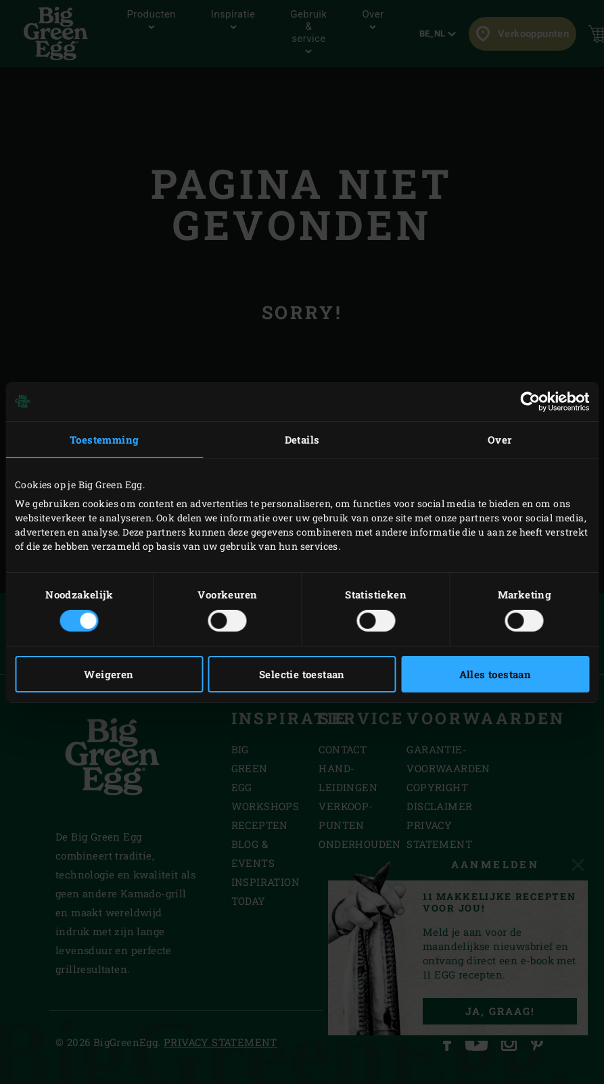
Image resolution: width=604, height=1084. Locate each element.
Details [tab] (302, 439)
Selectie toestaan (302, 674)
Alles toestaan (495, 674)
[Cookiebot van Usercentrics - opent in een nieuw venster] (530, 401)
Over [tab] (500, 439)
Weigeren (108, 674)
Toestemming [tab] (104, 439)
